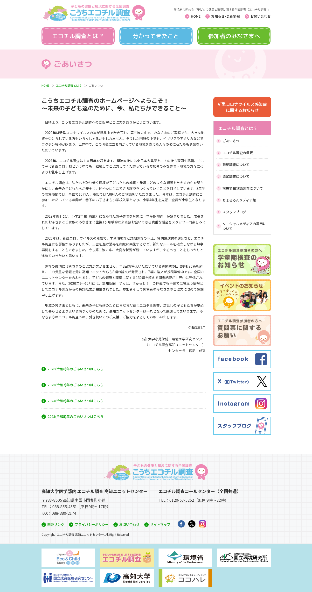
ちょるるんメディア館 (239, 200)
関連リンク (55, 524)
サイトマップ (160, 524)
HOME (196, 16)
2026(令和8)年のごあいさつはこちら (76, 368)
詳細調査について (236, 164)
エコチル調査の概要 (237, 152)
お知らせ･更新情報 (225, 16)
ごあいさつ (230, 140)
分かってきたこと (156, 36)
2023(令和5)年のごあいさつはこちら (76, 416)
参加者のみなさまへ (234, 36)
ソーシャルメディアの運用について (244, 226)
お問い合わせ (260, 16)
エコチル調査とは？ (78, 36)
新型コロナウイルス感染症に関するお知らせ (242, 107)
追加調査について (236, 176)
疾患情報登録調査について (242, 188)
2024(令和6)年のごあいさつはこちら (76, 400)
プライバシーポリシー (92, 524)
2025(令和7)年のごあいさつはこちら (76, 384)
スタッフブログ (234, 211)
